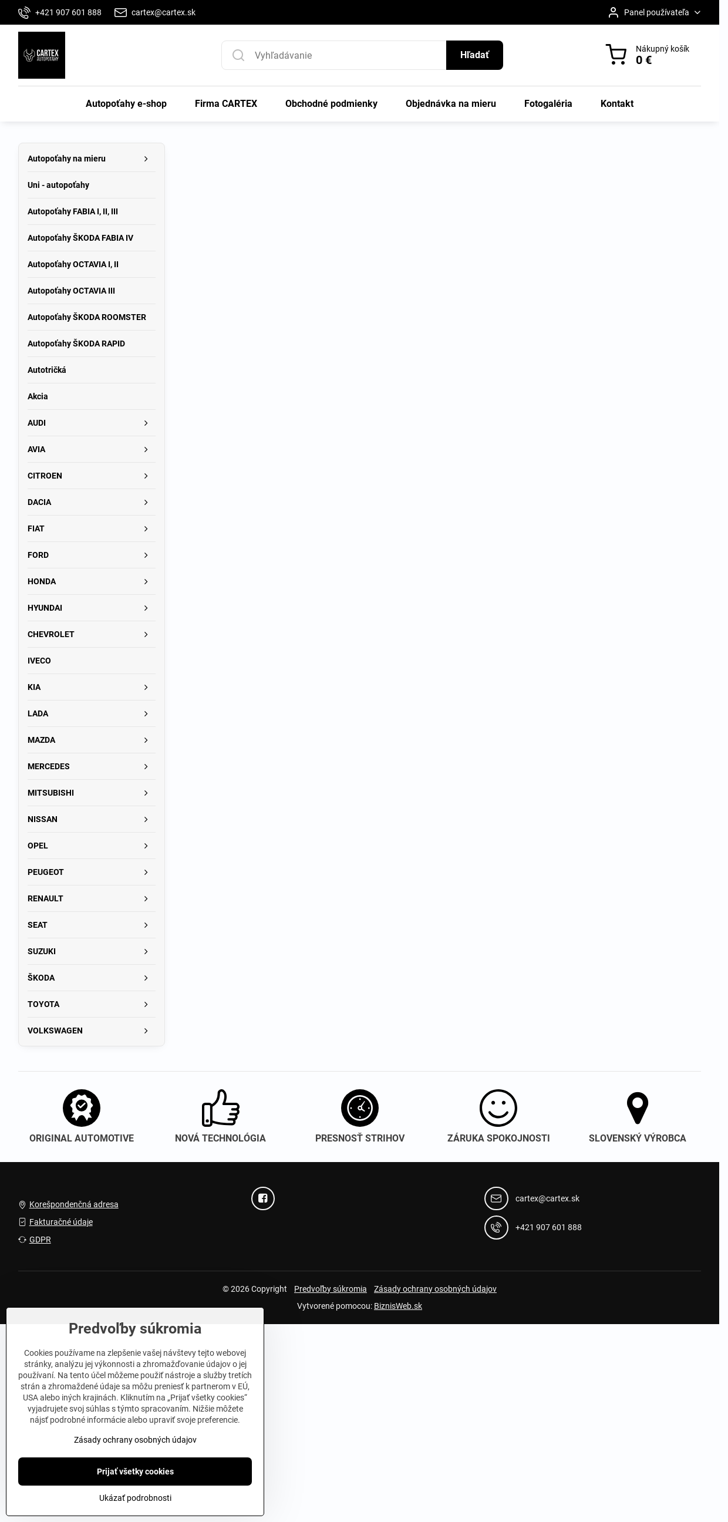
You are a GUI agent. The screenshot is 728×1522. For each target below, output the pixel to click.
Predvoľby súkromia (330, 1289)
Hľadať (474, 54)
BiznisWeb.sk (398, 1306)
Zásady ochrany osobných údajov (435, 1289)
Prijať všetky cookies (135, 1491)
